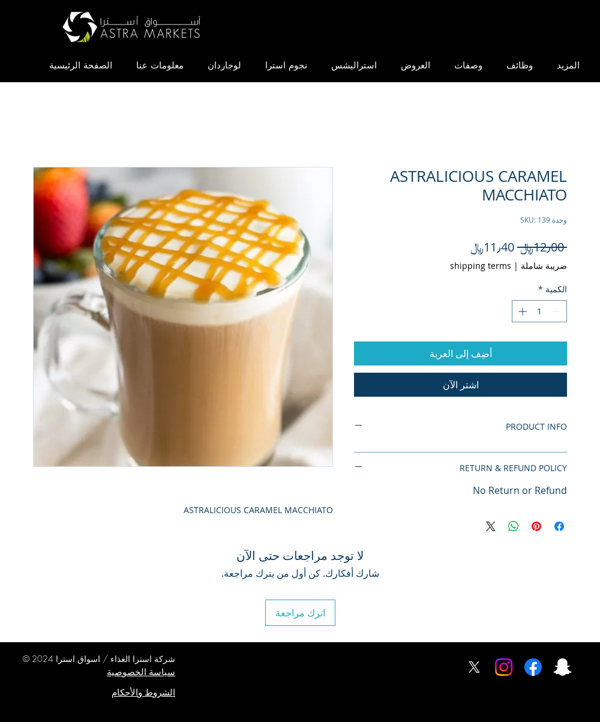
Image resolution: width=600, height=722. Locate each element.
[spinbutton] (539, 311)
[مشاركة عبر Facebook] (559, 526)
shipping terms (480, 265)
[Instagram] (503, 667)
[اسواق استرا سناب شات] (562, 667)
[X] (474, 667)
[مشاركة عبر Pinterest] (536, 526)
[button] (568, 66)
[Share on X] (491, 526)
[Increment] (521, 311)
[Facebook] (533, 667)
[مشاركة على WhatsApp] (513, 526)
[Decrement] (557, 311)
